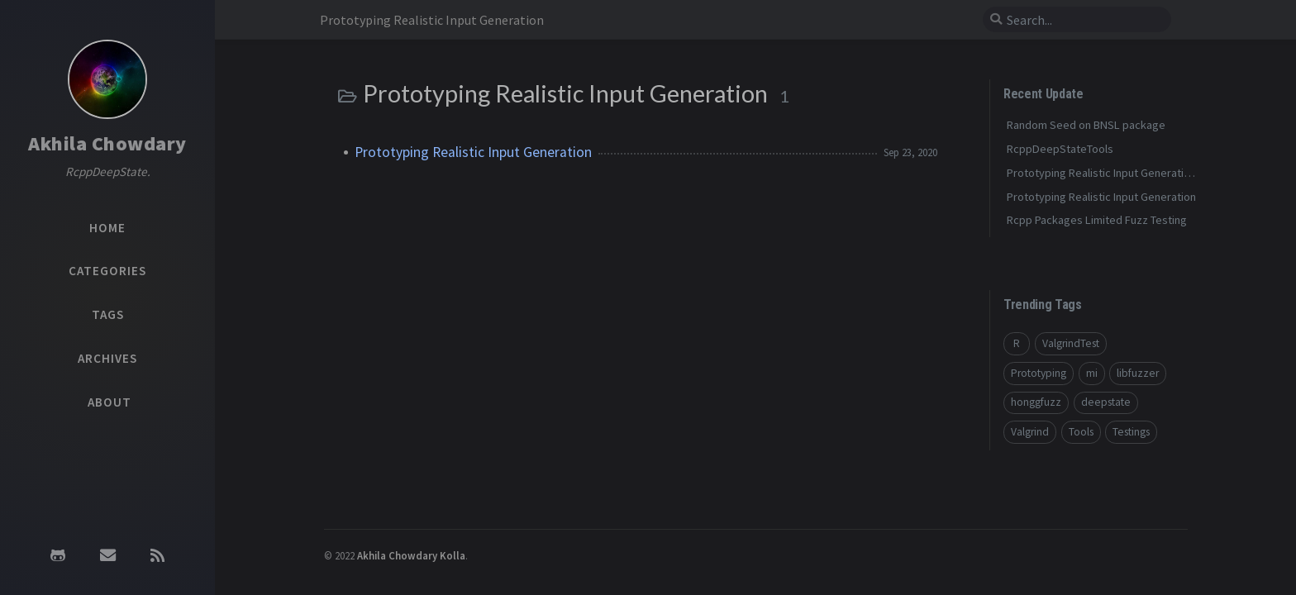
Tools (1081, 432)
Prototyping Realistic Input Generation (473, 152)
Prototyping (1038, 373)
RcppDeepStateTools (1060, 148)
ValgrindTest (1070, 343)
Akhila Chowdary (107, 143)
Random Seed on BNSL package (1086, 124)
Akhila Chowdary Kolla (411, 555)
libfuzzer (1138, 373)
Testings (1131, 432)
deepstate (1106, 402)
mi (1092, 373)
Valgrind (1030, 432)
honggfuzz (1036, 402)
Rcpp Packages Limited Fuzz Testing (1097, 219)
